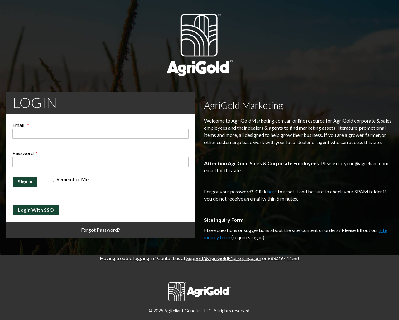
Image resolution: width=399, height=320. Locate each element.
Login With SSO (36, 210)
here (272, 191)
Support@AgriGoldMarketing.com (223, 258)
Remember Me (72, 179)
